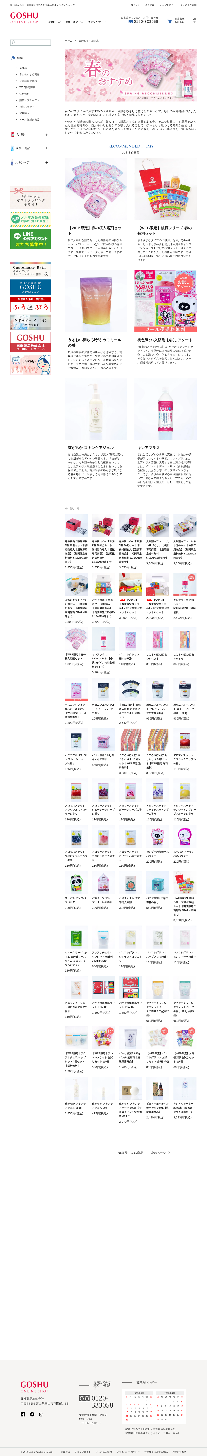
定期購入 (24, 113)
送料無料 (24, 93)
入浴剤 (51, 22)
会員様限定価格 (28, 80)
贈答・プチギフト (29, 100)
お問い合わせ (179, 1452)
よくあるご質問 (189, 5)
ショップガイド (167, 5)
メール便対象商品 (29, 119)
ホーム (68, 40)
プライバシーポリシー (128, 1452)
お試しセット (26, 106)
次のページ (158, 1152)
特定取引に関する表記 (156, 1452)
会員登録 (149, 5)
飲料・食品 (71, 22)
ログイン (135, 5)
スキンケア (94, 22)
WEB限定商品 (27, 87)
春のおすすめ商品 (89, 40)
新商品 (23, 68)
